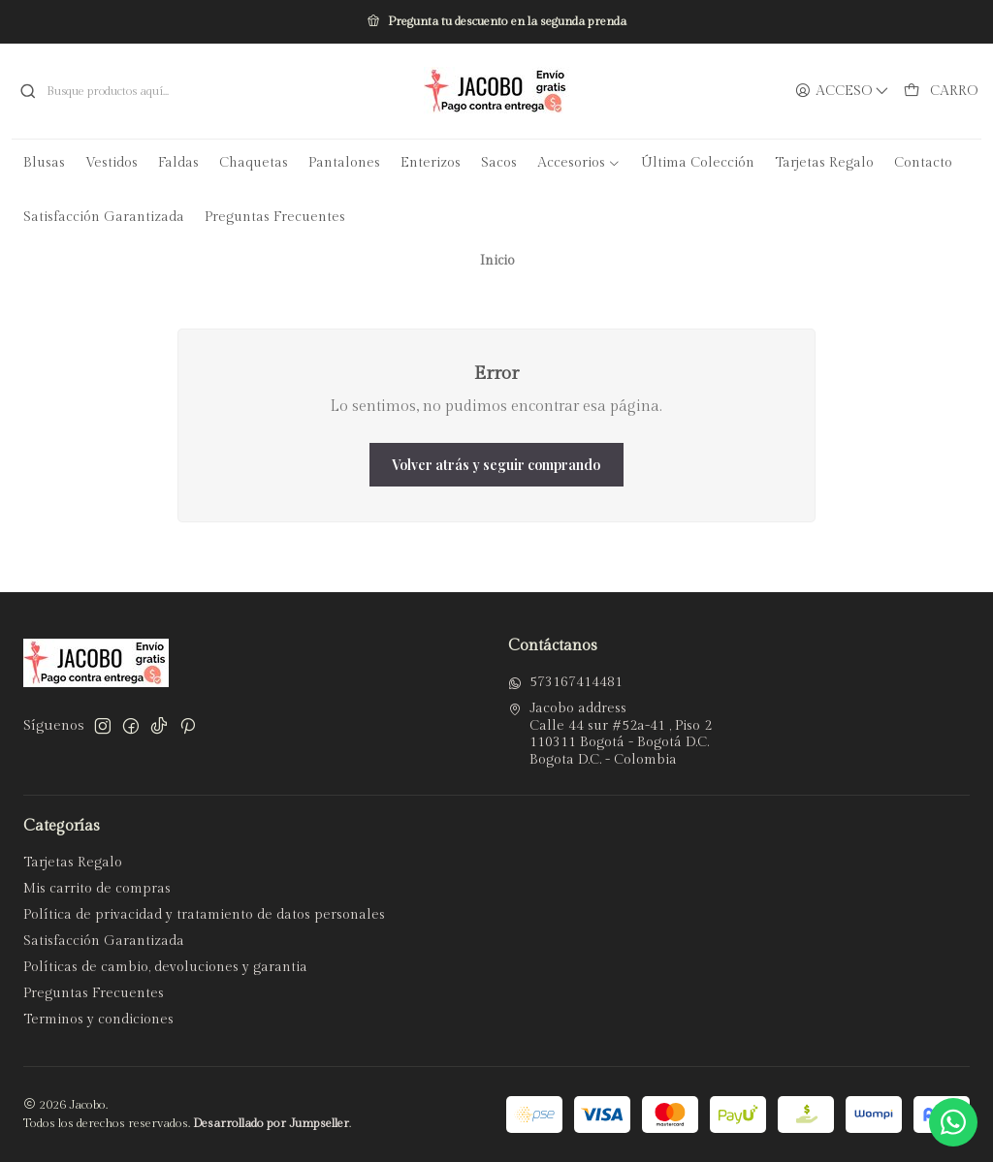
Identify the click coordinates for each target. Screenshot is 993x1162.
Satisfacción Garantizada (103, 941)
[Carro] (940, 92)
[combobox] (165, 91)
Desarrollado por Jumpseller (271, 1123)
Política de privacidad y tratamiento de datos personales (204, 915)
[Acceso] (842, 92)
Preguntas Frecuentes (93, 993)
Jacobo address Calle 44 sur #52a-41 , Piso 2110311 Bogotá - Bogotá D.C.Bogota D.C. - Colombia (610, 734)
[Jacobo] (496, 91)
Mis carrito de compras (97, 888)
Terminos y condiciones (98, 1019)
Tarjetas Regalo (72, 862)
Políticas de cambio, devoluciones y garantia (165, 967)
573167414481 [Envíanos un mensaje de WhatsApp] (565, 682)
